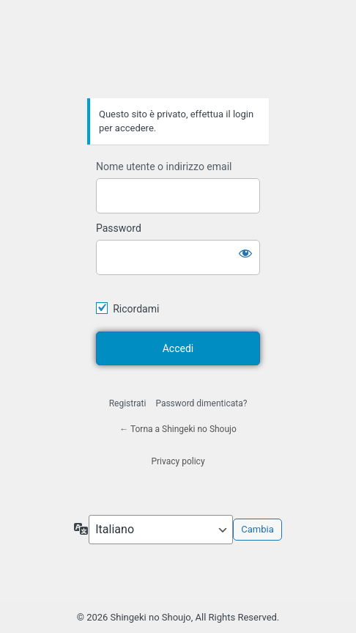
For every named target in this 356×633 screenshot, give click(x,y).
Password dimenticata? (201, 403)
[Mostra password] (245, 253)
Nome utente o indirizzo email (163, 166)
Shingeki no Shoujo (178, 57)
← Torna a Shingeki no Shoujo (178, 429)
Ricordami (136, 309)
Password (118, 228)
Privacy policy (177, 461)
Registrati (128, 403)
